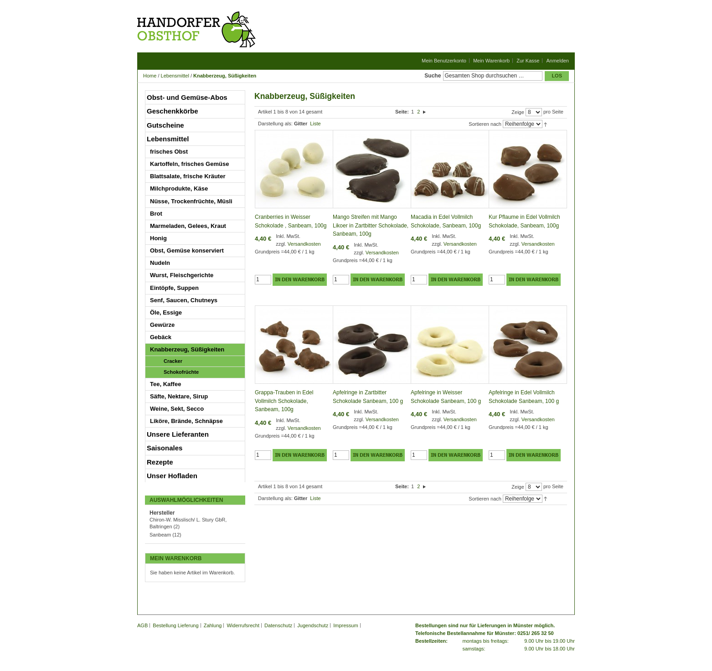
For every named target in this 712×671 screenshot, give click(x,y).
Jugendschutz (312, 625)
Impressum (345, 625)
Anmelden (557, 60)
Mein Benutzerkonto (444, 60)
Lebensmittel (175, 75)
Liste (315, 123)
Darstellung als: (275, 123)
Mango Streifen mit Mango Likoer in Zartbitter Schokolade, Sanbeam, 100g (370, 225)
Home (149, 75)
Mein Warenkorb (491, 60)
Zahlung (213, 625)
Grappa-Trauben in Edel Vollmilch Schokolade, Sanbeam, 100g (284, 401)
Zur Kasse (527, 60)
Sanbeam (160, 534)
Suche (432, 75)
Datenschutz (278, 625)
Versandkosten (304, 244)
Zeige (517, 112)
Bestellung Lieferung (175, 625)
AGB (142, 625)
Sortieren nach (485, 124)
